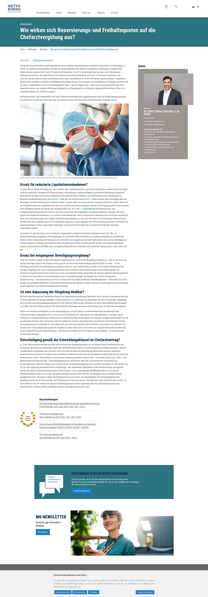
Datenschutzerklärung (72, 587)
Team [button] (62, 13)
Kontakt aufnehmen (82, 492)
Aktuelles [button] (76, 13)
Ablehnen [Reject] (93, 592)
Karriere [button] (105, 13)
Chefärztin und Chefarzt (43, 60)
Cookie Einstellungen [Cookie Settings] (145, 592)
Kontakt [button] (118, 13)
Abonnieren (42, 533)
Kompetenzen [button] (47, 13)
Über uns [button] (91, 13)
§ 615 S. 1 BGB (58, 199)
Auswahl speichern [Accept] (63, 592)
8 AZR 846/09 (89, 209)
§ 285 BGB (43, 246)
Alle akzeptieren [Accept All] (80, 592)
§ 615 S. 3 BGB (73, 300)
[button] (166, 6)
